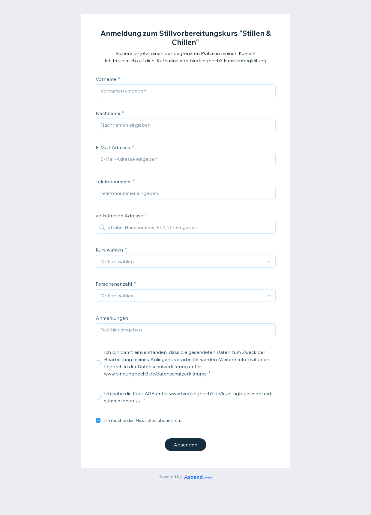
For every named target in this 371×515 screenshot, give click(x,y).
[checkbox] (98, 362)
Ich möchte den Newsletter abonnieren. (142, 420)
